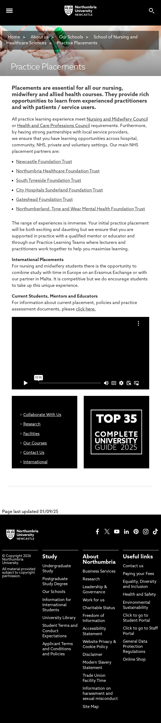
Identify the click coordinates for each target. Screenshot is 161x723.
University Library (59, 618)
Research (32, 424)
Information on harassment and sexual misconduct (100, 694)
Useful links (138, 557)
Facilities (31, 434)
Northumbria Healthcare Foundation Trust (58, 171)
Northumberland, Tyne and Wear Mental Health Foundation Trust (80, 209)
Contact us (133, 566)
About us (40, 37)
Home (14, 37)
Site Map (91, 707)
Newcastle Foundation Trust (44, 162)
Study (49, 557)
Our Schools (71, 37)
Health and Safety (139, 595)
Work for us (93, 600)
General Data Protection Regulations (135, 647)
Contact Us (33, 453)
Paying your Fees (138, 574)
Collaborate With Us (42, 415)
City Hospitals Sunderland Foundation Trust (59, 190)
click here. (86, 309)
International (35, 462)
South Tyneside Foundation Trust (48, 181)
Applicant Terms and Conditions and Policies (57, 649)
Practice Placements (77, 43)
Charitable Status (99, 608)
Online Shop (134, 660)
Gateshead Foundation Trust (44, 200)
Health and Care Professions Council (53, 126)
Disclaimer (93, 655)
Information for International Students (56, 605)
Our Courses (35, 444)
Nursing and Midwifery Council (117, 119)
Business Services (99, 572)
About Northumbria (99, 559)
